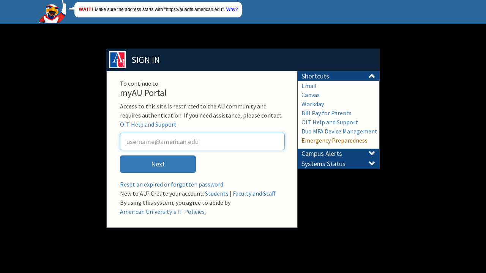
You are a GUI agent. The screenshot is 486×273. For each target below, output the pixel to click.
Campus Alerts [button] (338, 153)
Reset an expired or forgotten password (171, 184)
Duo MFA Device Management (339, 131)
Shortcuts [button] (338, 76)
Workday (312, 104)
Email (309, 85)
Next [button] (158, 164)
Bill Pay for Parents (326, 113)
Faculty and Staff (254, 193)
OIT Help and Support (148, 124)
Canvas (310, 95)
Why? (232, 9)
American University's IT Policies (162, 211)
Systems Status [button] (338, 164)
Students (217, 193)
